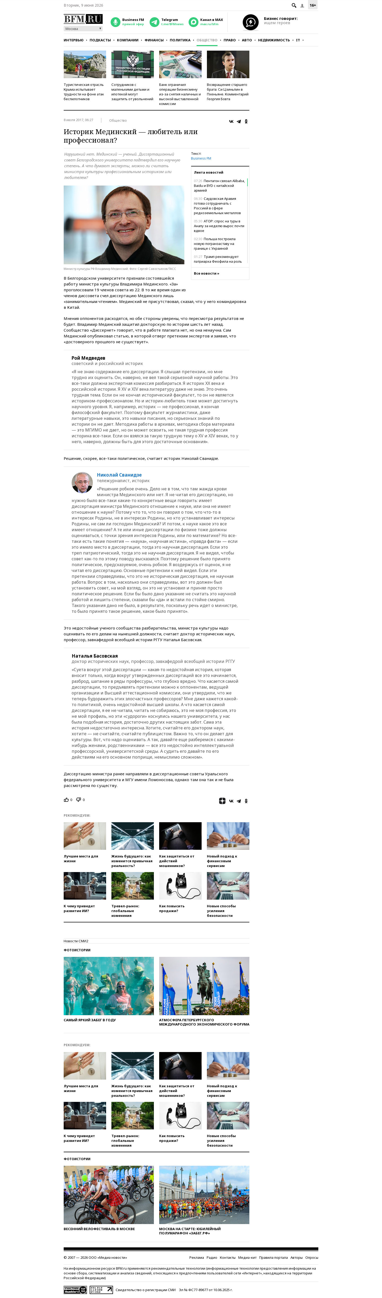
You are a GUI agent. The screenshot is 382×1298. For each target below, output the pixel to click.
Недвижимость (274, 40)
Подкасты (100, 40)
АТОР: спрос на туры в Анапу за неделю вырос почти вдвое (219, 226)
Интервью (74, 40)
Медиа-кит (247, 1257)
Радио (212, 1257)
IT (298, 40)
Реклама (196, 1257)
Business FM (201, 158)
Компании (127, 40)
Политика (180, 40)
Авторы (296, 1257)
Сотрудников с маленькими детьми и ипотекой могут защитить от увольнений (132, 91)
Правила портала (273, 1257)
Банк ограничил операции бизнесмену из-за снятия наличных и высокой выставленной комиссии (180, 94)
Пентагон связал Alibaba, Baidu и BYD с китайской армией (219, 185)
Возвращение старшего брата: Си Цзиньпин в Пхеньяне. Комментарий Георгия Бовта (228, 91)
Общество (207, 40)
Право (230, 40)
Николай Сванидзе (119, 475)
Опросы (311, 1257)
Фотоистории (77, 950)
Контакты (228, 1257)
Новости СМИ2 (76, 941)
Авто (247, 40)
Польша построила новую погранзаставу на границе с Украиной (215, 243)
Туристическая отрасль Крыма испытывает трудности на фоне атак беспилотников (84, 91)
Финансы (154, 40)
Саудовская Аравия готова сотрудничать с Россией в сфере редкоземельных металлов (217, 205)
